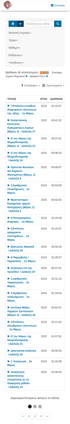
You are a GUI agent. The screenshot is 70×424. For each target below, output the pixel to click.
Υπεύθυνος (16, 62)
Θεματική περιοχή (20, 32)
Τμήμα (13, 40)
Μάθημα (15, 47)
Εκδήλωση (16, 55)
